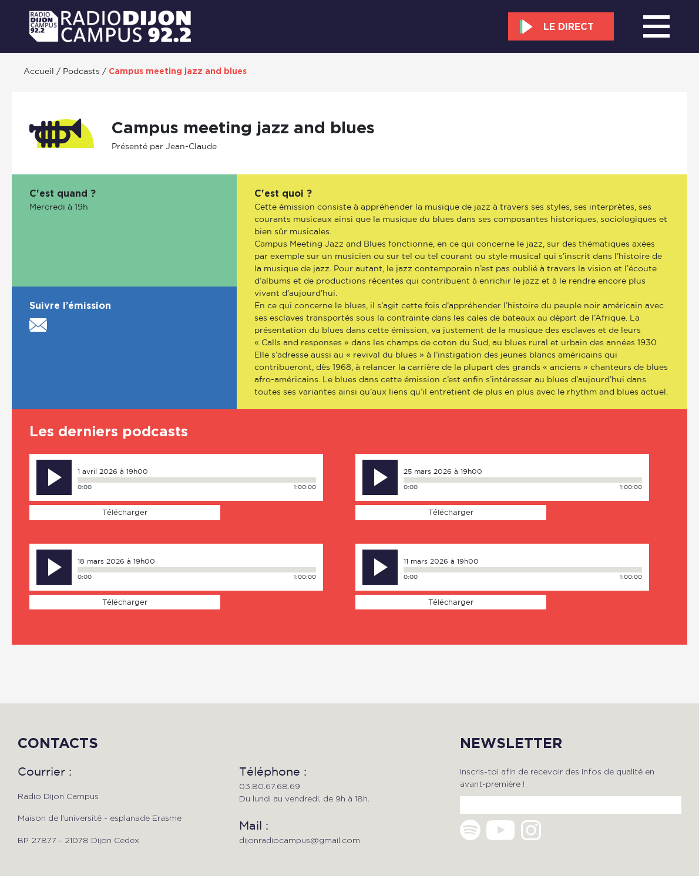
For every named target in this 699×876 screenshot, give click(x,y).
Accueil (38, 70)
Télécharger (124, 512)
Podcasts (81, 70)
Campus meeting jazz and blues (178, 71)
